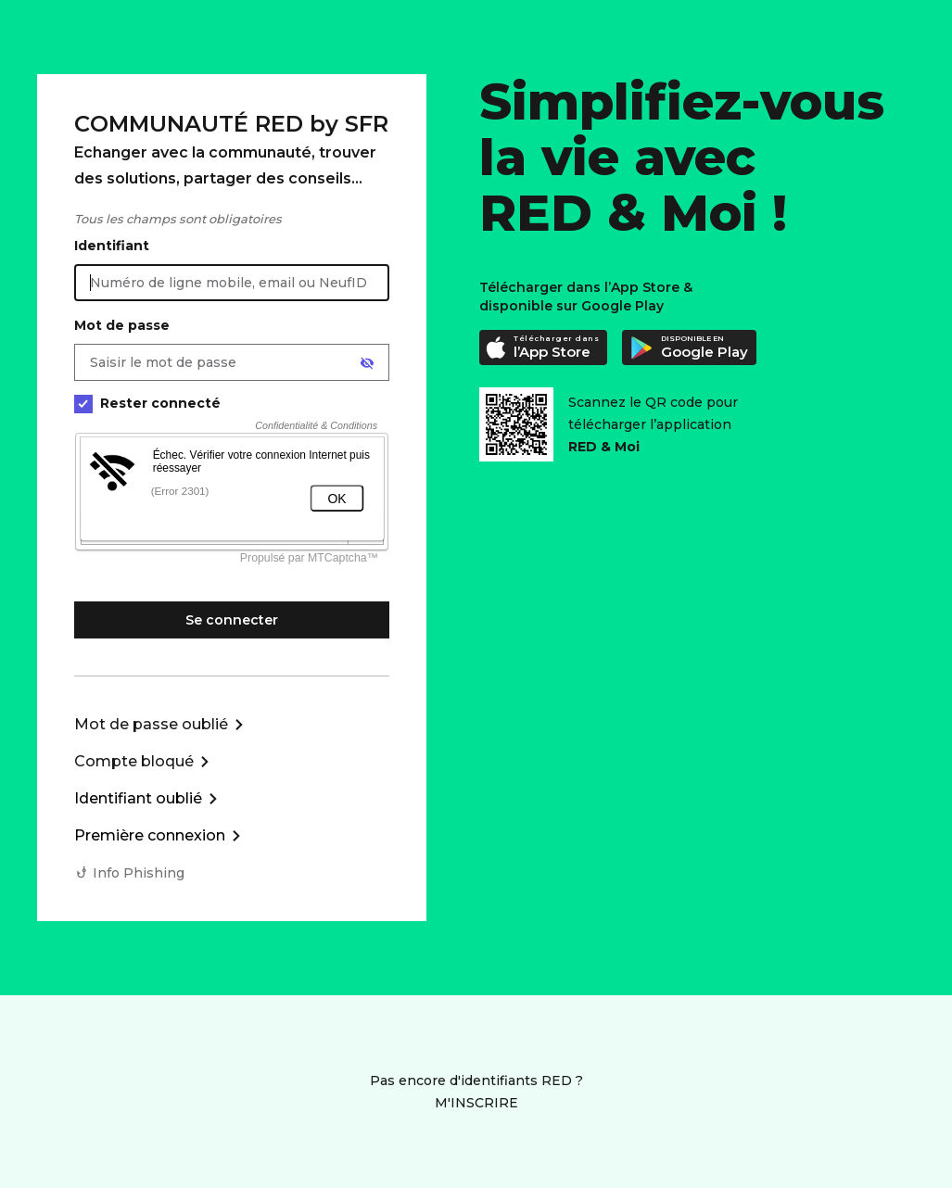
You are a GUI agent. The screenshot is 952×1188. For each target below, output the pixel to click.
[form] (231, 497)
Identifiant (111, 245)
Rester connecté (147, 403)
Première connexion (149, 835)
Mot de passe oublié (151, 724)
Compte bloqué (134, 761)
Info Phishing (138, 873)
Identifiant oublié (138, 798)
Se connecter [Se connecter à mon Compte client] (231, 620)
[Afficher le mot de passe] (367, 363)
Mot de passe (122, 325)
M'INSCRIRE (476, 1102)
